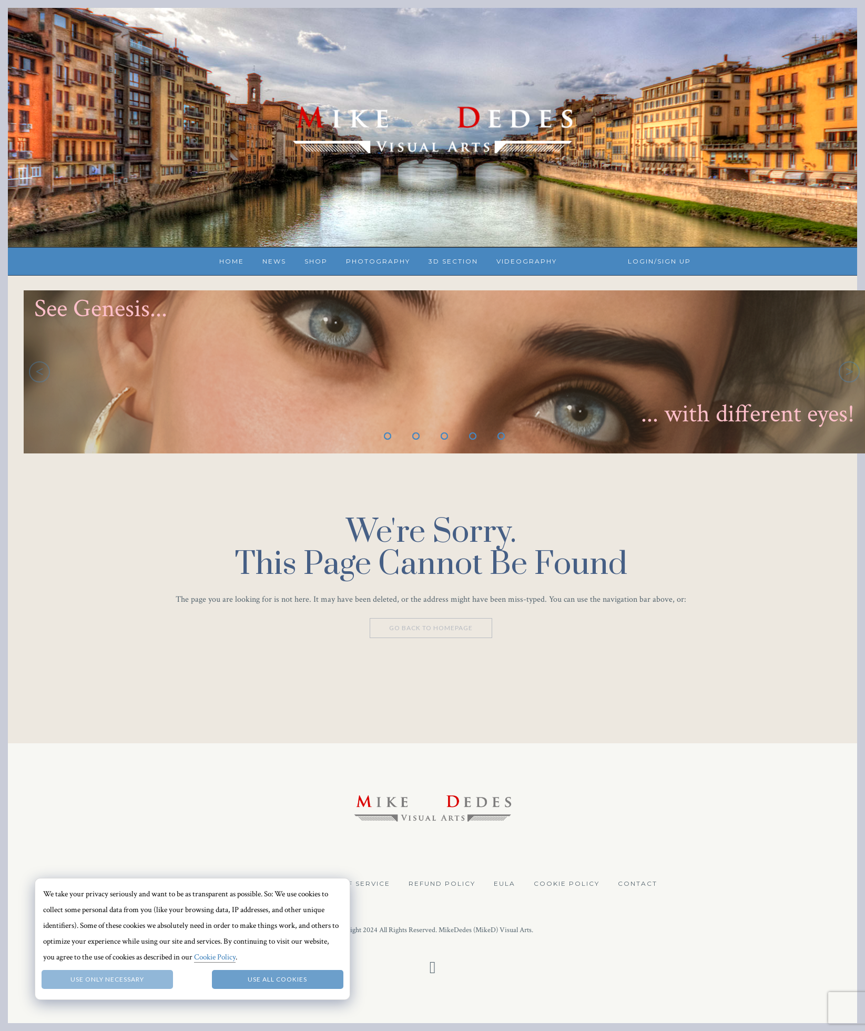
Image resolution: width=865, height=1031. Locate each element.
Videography (526, 261)
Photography (378, 261)
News (274, 261)
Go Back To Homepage (431, 628)
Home (231, 261)
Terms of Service (350, 883)
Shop (316, 261)
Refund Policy (442, 883)
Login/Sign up (659, 261)
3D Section (453, 261)
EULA (504, 883)
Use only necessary (107, 979)
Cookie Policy (566, 883)
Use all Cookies (277, 979)
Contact (637, 883)
